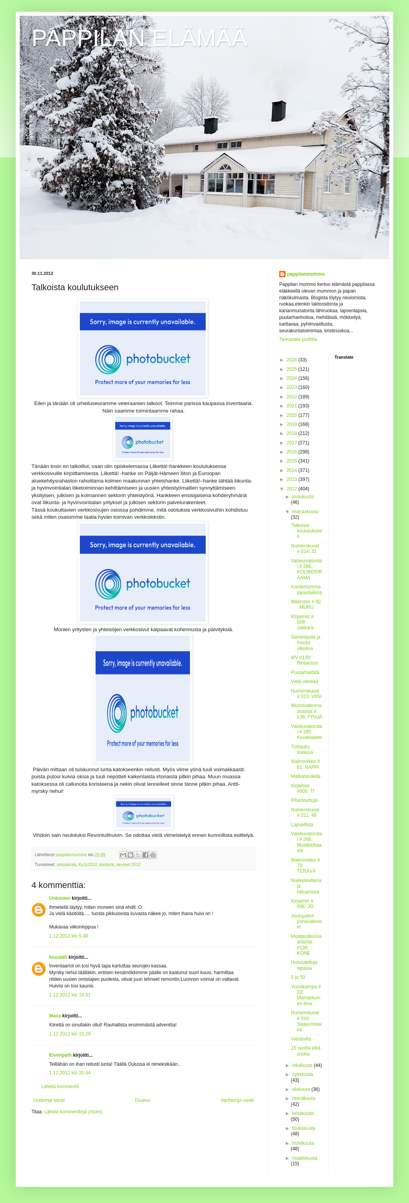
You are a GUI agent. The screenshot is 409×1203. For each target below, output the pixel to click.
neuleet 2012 (128, 864)
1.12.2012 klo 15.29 (69, 1034)
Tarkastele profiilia (298, 339)
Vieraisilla (301, 1039)
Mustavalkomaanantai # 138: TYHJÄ (306, 711)
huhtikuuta (303, 1143)
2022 (292, 397)
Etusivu (142, 1100)
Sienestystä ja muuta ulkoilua (306, 642)
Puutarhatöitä (305, 672)
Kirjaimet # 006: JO (302, 903)
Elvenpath (60, 1055)
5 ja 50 (298, 977)
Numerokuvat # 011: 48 (305, 812)
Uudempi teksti (48, 1100)
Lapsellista (302, 824)
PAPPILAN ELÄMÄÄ (139, 38)
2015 (292, 461)
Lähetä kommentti (60, 1086)
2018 (292, 433)
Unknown (59, 898)
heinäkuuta (303, 1098)
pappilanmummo (306, 274)
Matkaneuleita (306, 776)
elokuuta (301, 1089)
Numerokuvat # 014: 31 (305, 548)
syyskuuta (302, 1074)
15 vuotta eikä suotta (306, 1050)
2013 (292, 479)
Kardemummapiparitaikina (306, 589)
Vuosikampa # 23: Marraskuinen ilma (306, 995)
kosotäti (58, 957)
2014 (292, 470)
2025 (292, 369)
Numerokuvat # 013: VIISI (306, 693)
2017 (292, 443)
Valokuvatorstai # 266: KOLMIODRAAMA (306, 569)
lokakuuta (303, 1065)
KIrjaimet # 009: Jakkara (302, 622)
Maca (55, 1016)
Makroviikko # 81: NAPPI (305, 764)
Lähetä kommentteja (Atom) (73, 1112)
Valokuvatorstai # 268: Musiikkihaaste (306, 842)
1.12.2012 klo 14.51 (69, 995)
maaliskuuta (304, 1158)
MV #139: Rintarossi (304, 660)
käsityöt (106, 864)
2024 (292, 378)
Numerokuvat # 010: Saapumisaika (306, 1021)
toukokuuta (303, 1128)
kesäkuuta (303, 1113)
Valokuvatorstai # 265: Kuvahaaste (306, 732)
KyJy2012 (87, 864)
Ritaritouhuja (304, 800)
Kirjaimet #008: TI (302, 788)
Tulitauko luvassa (302, 749)
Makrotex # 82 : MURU (306, 604)
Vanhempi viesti (237, 1100)
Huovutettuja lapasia (304, 965)
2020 (292, 415)
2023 (292, 387)
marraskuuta (305, 511)
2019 (292, 424)
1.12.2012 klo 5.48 (68, 936)
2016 (292, 452)
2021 (292, 406)
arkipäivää (66, 864)
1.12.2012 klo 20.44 (69, 1073)
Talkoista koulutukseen (306, 531)
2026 (292, 360)
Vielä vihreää (304, 681)
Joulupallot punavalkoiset (306, 921)
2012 (292, 489)
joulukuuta (303, 496)
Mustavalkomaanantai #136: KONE (306, 945)
